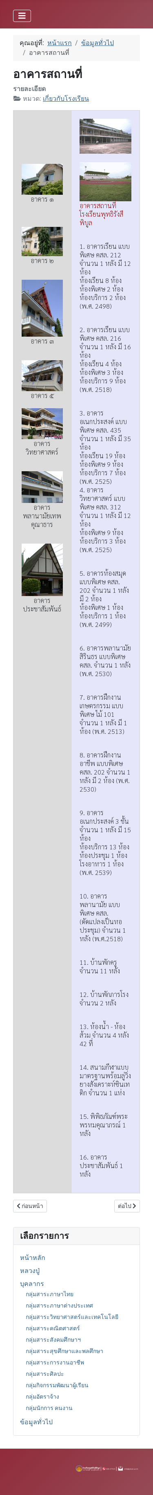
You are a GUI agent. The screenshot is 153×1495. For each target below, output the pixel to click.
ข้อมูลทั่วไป (36, 1422)
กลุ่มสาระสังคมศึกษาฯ (53, 1339)
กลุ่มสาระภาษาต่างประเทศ (59, 1305)
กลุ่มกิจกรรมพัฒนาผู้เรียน (57, 1385)
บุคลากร (32, 1284)
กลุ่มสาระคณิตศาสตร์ (53, 1328)
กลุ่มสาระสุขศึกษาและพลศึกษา (64, 1351)
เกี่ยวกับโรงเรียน (66, 98)
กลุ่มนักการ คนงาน (49, 1408)
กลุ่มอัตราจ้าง (42, 1396)
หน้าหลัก (32, 1258)
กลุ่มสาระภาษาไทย (49, 1294)
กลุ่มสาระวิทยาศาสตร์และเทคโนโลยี (72, 1317)
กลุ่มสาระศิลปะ (45, 1374)
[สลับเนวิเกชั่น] (22, 16)
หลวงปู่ (30, 1271)
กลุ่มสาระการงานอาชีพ (55, 1362)
